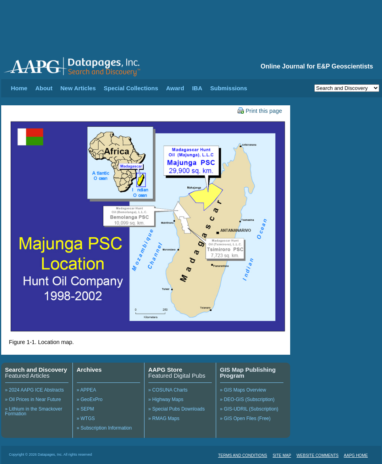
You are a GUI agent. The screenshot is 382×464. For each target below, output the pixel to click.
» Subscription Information (104, 428)
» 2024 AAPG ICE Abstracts (34, 390)
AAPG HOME (356, 455)
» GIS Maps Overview (243, 390)
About (43, 88)
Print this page (260, 111)
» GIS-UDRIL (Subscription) (249, 409)
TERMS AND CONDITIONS (242, 455)
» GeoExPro (90, 399)
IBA (197, 88)
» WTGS (86, 418)
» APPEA (86, 390)
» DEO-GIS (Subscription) (247, 399)
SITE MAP (282, 455)
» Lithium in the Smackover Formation (34, 411)
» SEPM (85, 409)
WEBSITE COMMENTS (317, 455)
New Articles (78, 88)
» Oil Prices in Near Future (33, 399)
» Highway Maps (166, 399)
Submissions (228, 88)
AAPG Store (165, 369)
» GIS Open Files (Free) (245, 418)
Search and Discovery (36, 369)
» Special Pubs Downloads (176, 409)
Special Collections (131, 88)
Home (19, 88)
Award (175, 88)
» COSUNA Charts (168, 390)
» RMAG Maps (164, 418)
